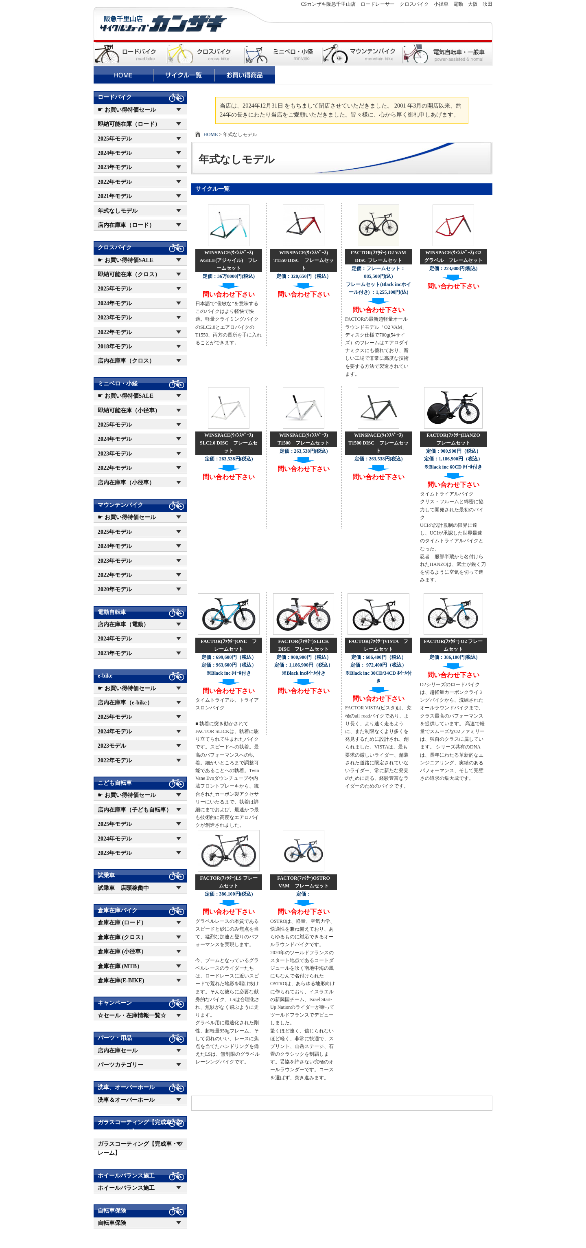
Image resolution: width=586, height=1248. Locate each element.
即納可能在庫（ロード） (129, 124)
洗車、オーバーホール (126, 1087)
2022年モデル (115, 182)
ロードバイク (115, 97)
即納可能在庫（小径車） (129, 410)
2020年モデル (115, 589)
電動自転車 (112, 612)
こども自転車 (115, 783)
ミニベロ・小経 (118, 384)
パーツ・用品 (115, 1038)
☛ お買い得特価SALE (125, 260)
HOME (210, 134)
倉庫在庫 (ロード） (122, 923)
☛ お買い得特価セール (127, 110)
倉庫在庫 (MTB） (120, 966)
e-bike (105, 676)
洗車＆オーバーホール (126, 1100)
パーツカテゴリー (120, 1065)
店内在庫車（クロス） (126, 361)
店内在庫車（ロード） (126, 225)
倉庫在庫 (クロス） (122, 937)
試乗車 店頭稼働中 (123, 888)
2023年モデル (115, 167)
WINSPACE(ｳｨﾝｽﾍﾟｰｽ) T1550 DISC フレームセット (303, 260)
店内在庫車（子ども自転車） (135, 810)
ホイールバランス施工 (126, 1176)
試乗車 (106, 875)
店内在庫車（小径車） (126, 483)
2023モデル (112, 746)
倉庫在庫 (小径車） (122, 952)
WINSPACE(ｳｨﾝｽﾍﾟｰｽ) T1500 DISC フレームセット (378, 442)
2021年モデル (115, 196)
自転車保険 (112, 1211)
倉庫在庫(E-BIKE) (121, 980)
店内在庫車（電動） (123, 624)
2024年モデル (115, 153)
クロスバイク (115, 247)
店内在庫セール (118, 1051)
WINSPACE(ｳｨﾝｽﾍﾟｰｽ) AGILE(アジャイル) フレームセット (229, 260)
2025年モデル (115, 139)
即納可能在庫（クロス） (129, 274)
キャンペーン (115, 1003)
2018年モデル (115, 346)
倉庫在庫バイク (118, 910)
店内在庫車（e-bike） (125, 703)
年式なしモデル (118, 211)
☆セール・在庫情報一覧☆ (132, 1015)
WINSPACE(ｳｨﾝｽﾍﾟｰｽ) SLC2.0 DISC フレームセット (229, 442)
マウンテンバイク (120, 505)
